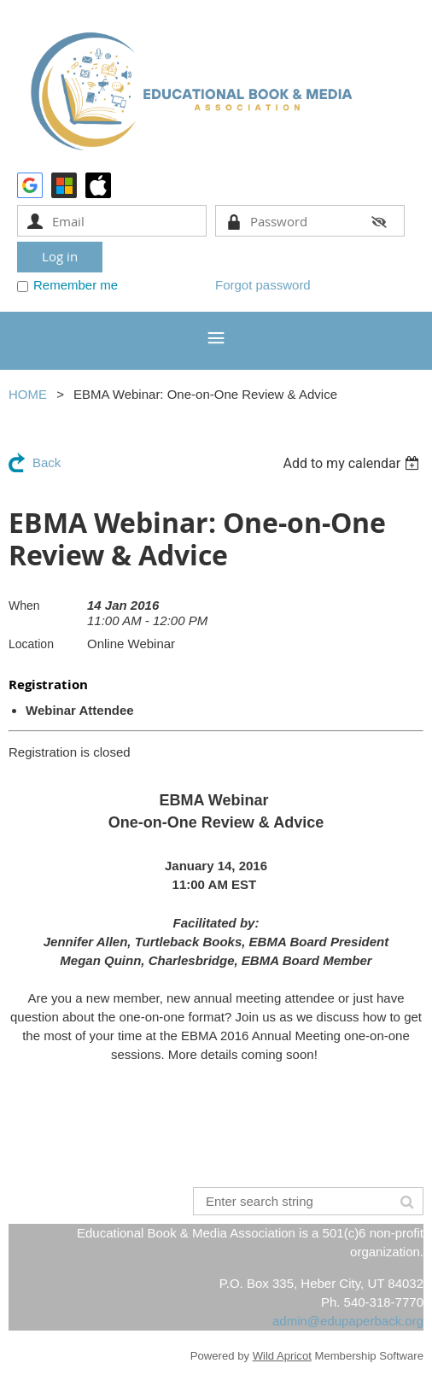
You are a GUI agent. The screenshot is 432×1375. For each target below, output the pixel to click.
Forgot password (263, 285)
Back (46, 462)
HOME (28, 394)
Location (31, 644)
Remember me (75, 285)
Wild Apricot (282, 1355)
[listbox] (353, 463)
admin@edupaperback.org (347, 1321)
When (24, 605)
